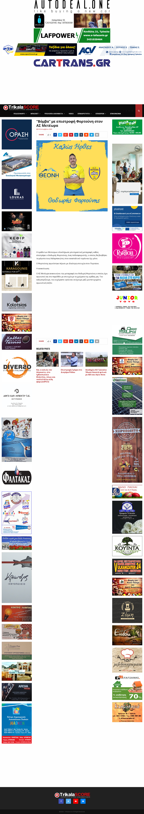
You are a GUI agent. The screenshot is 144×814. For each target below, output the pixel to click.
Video (71, 114)
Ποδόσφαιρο (19, 114)
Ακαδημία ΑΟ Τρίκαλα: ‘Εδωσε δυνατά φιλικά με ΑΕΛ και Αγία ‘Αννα (96, 372)
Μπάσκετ (35, 114)
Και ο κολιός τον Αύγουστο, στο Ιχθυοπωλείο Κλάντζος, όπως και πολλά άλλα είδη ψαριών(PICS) (45, 376)
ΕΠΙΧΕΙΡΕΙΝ (100, 114)
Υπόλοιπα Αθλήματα (53, 114)
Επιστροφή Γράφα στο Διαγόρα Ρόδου (71, 371)
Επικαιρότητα (84, 114)
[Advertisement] (72, 87)
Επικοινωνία (115, 114)
